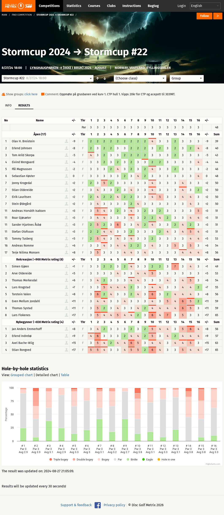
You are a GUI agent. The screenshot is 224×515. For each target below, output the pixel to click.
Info (8, 105)
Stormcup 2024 (36, 52)
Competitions (49, 6)
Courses (94, 6)
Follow (204, 16)
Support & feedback (76, 505)
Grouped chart (22, 375)
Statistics (74, 6)
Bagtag (153, 6)
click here (31, 94)
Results (24, 105)
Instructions (131, 6)
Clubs (111, 6)
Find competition (22, 14)
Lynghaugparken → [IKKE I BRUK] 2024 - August (68, 68)
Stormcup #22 (116, 52)
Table (65, 375)
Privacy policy (114, 505)
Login (182, 6)
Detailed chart (47, 375)
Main (4, 14)
